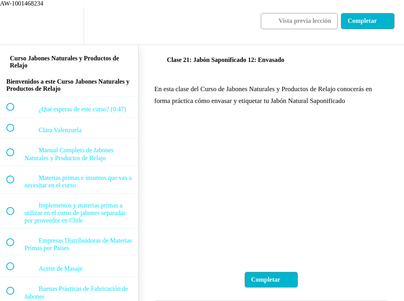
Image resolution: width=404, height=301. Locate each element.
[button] (14, 26)
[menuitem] (69, 26)
